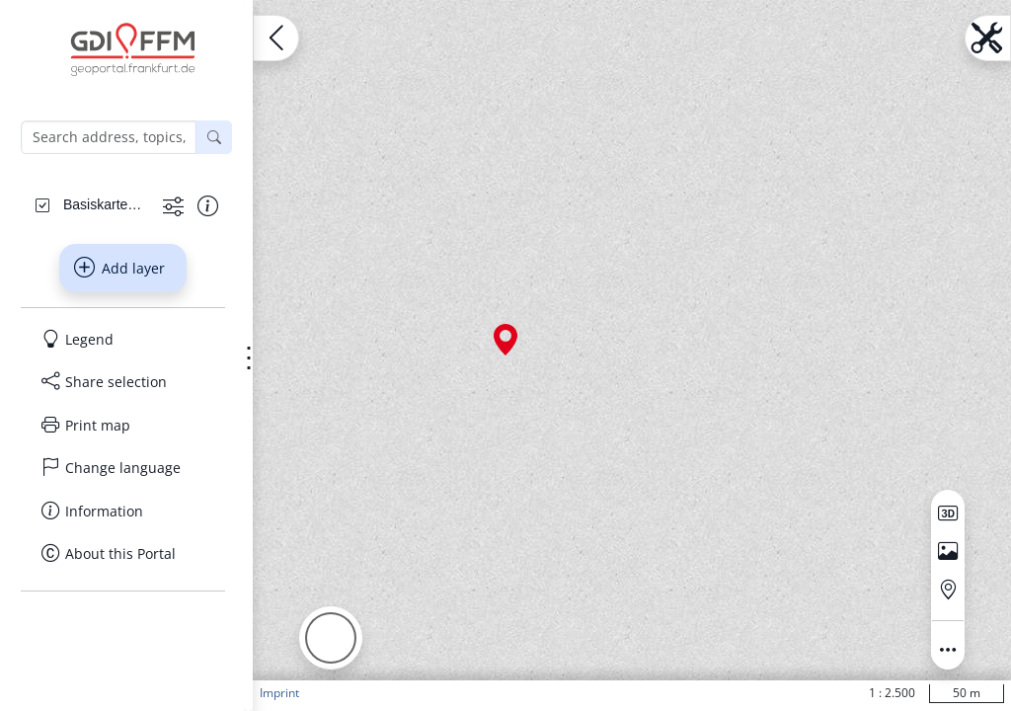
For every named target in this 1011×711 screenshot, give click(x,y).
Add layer (119, 267)
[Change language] (123, 468)
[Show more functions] (173, 206)
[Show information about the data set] (208, 206)
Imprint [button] (279, 692)
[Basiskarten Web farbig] (105, 204)
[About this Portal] (123, 554)
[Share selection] (123, 382)
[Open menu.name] (276, 38)
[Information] (123, 511)
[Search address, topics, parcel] (108, 137)
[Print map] (123, 425)
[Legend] (123, 339)
